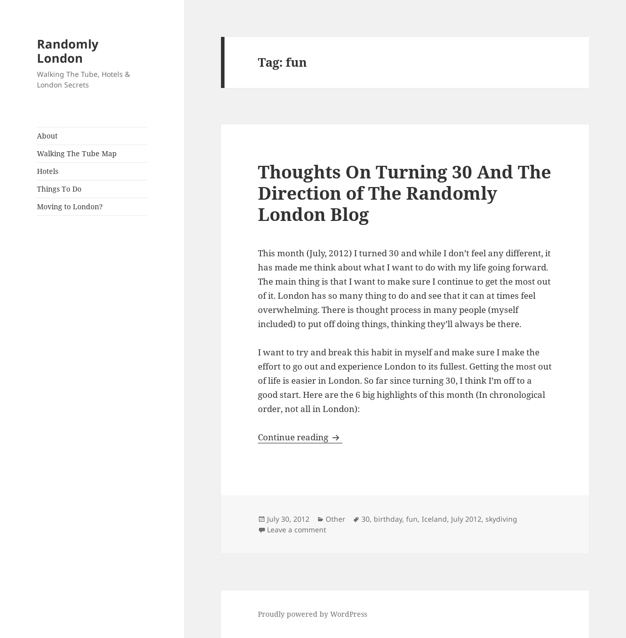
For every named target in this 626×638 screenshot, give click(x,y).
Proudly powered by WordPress (312, 614)
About (47, 136)
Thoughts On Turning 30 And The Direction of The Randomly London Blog (404, 193)
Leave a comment (296, 529)
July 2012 (466, 519)
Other (335, 519)
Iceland (434, 519)
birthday (388, 519)
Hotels (47, 171)
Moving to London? (70, 206)
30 (366, 519)
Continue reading (300, 437)
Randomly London (68, 50)
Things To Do (59, 189)
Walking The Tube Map (77, 153)
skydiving (501, 519)
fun (412, 519)
